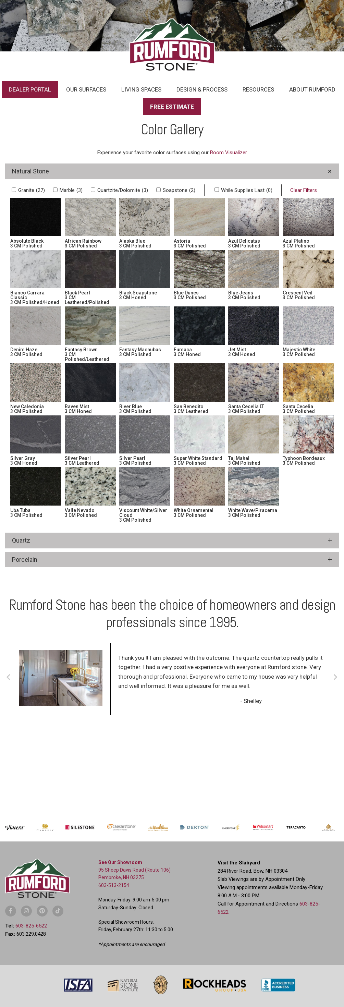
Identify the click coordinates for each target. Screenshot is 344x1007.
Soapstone (179, 190)
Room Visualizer (228, 152)
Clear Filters (303, 190)
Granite (31, 190)
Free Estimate (172, 106)
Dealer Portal (30, 89)
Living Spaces (141, 89)
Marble (71, 190)
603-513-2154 (113, 885)
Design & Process (202, 89)
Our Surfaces (86, 89)
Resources (258, 89)
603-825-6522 (31, 926)
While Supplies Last (246, 190)
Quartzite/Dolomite (122, 190)
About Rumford (312, 89)
